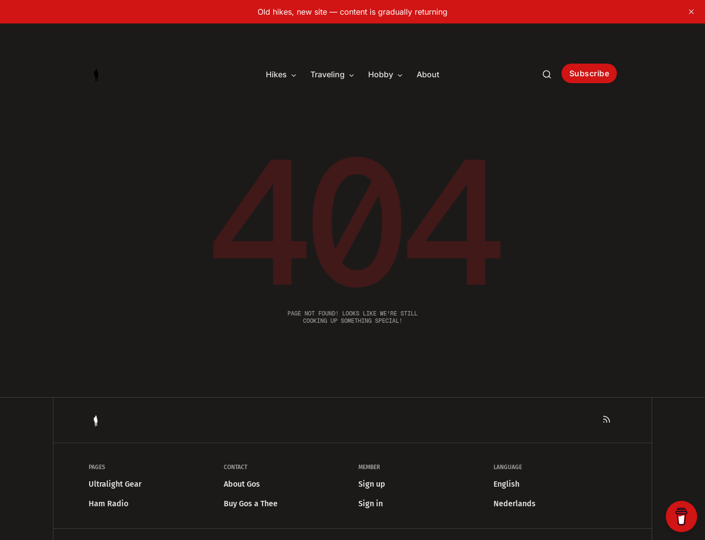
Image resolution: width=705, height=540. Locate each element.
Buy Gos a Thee (251, 503)
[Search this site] (547, 74)
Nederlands (515, 503)
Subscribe (589, 73)
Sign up (371, 484)
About (428, 74)
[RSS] (606, 419)
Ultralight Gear (115, 484)
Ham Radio (108, 503)
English (506, 484)
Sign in (370, 503)
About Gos (242, 484)
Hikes (281, 74)
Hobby (385, 74)
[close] (691, 12)
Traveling (332, 74)
